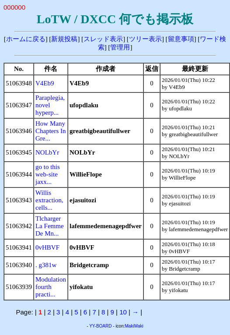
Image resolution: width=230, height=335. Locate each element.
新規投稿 (64, 38)
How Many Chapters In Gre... (50, 131)
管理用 (120, 47)
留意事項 (181, 38)
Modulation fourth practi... (50, 287)
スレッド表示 (103, 38)
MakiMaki (134, 326)
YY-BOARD (100, 326)
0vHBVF (47, 247)
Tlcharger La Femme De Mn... (49, 226)
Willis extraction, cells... (49, 200)
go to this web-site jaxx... (47, 174)
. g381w (45, 264)
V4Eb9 (44, 83)
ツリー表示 (145, 38)
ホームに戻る (25, 38)
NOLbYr (47, 152)
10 (123, 312)
